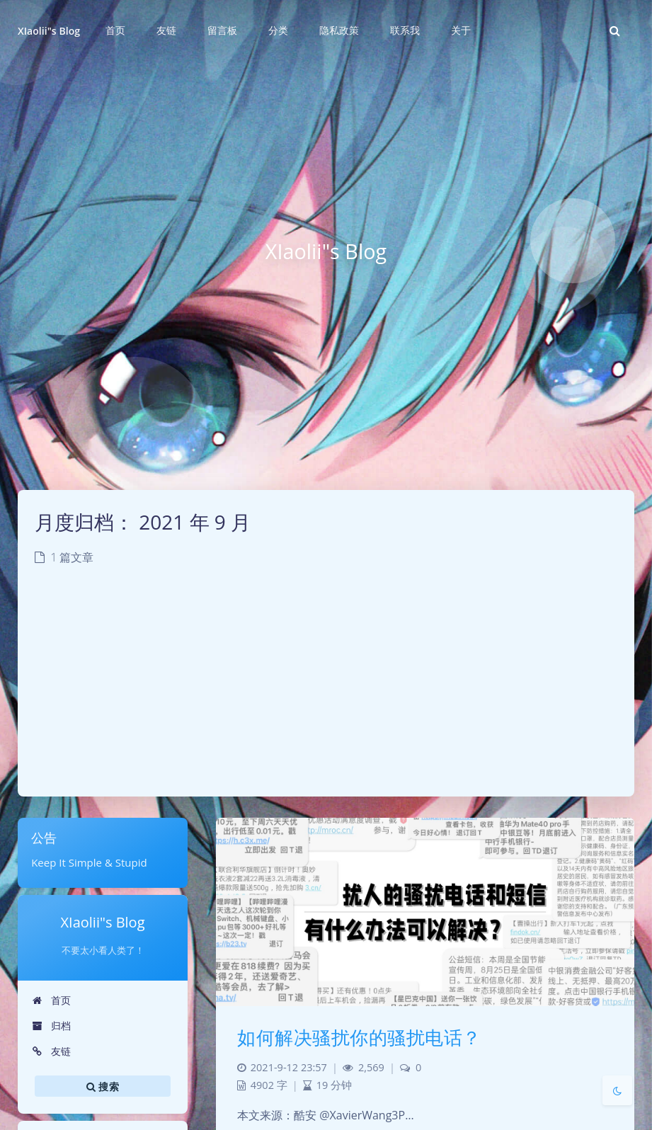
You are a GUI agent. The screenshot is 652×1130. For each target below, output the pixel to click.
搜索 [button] (103, 1086)
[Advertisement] (326, 690)
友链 (51, 1051)
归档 (51, 1025)
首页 (51, 1000)
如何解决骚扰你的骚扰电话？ (359, 1037)
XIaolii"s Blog (49, 31)
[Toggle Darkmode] (617, 1090)
